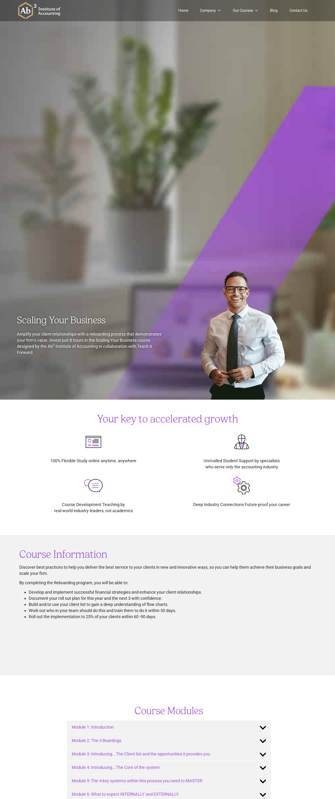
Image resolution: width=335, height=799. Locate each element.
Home (183, 10)
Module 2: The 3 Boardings (96, 740)
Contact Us (298, 10)
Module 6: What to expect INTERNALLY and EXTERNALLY (125, 794)
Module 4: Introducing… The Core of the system (116, 767)
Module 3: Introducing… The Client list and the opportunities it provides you (141, 753)
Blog (274, 10)
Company (210, 10)
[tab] (169, 727)
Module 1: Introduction (93, 727)
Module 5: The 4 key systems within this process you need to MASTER (137, 780)
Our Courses (245, 10)
